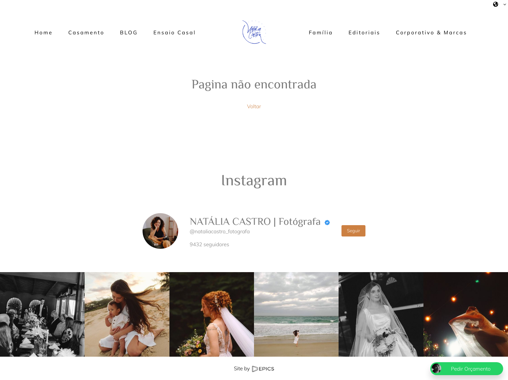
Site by (254, 368)
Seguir (353, 231)
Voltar (254, 106)
